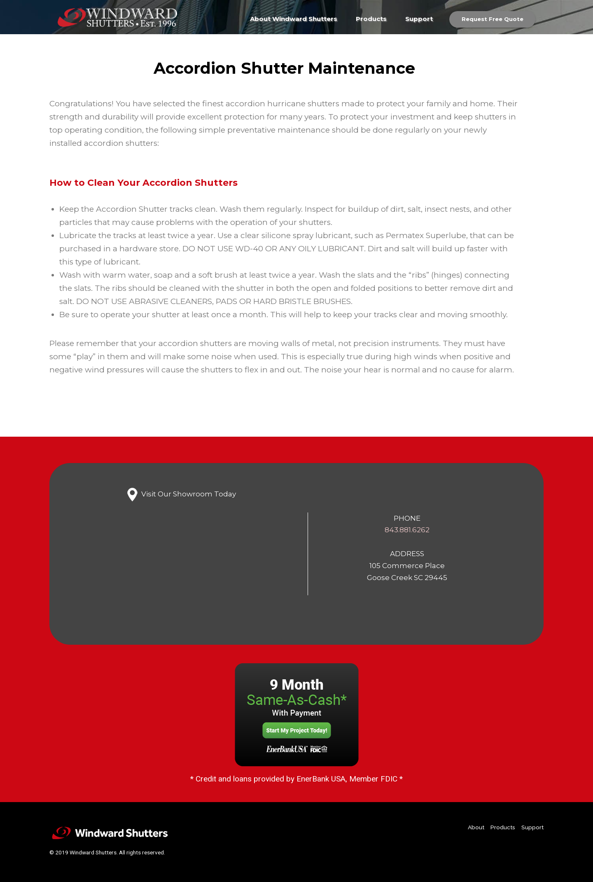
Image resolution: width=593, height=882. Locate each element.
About (476, 827)
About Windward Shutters (293, 19)
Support (419, 19)
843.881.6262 (407, 529)
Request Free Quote (492, 19)
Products (371, 19)
